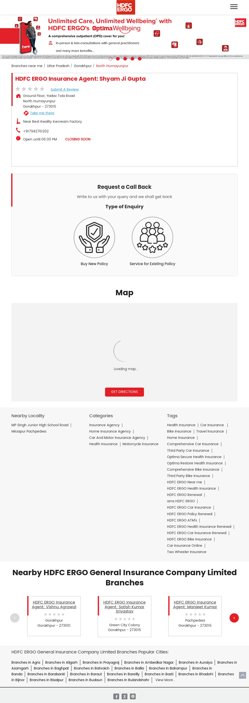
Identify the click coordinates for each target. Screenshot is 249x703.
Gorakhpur (83, 66)
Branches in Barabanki (46, 674)
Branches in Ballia (129, 668)
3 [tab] (124, 58)
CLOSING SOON (77, 139)
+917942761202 (36, 131)
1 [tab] (110, 58)
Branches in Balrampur (168, 668)
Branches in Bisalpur (46, 680)
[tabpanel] (124, 37)
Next (234, 617)
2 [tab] (117, 58)
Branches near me (27, 66)
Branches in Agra (25, 662)
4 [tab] (132, 58)
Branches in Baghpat (51, 668)
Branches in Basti (159, 674)
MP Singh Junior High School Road (39, 425)
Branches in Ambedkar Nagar (149, 662)
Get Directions (124, 392)
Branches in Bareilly (123, 674)
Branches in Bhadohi (195, 674)
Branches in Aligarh (61, 662)
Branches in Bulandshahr (128, 680)
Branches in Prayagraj (101, 662)
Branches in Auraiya (195, 662)
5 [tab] (139, 58)
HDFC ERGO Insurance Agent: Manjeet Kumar (195, 604)
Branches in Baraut (86, 674)
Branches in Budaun (85, 680)
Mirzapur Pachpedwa (28, 432)
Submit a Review (65, 89)
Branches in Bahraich (91, 668)
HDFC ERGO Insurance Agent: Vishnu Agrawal (54, 604)
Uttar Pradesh (58, 66)
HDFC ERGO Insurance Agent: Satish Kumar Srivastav (124, 607)
